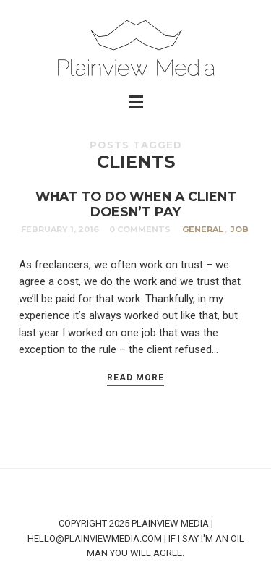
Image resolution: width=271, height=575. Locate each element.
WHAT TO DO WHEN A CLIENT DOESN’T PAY (135, 204)
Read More (135, 377)
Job (240, 229)
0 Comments (140, 229)
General (202, 229)
